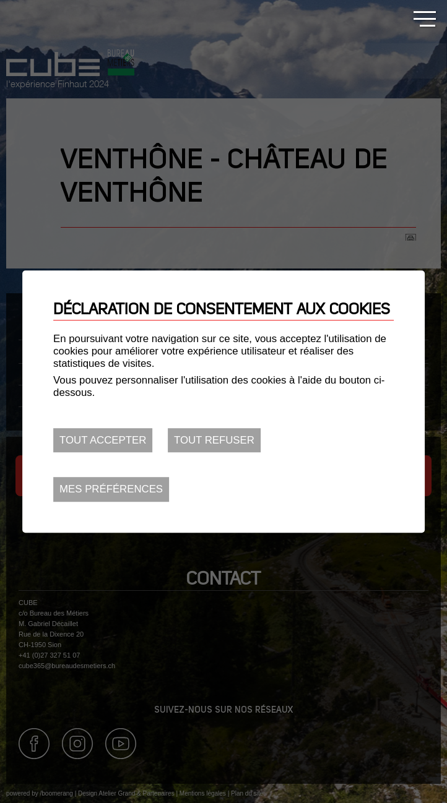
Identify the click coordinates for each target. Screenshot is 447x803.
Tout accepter (102, 440)
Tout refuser (214, 440)
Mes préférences (111, 490)
